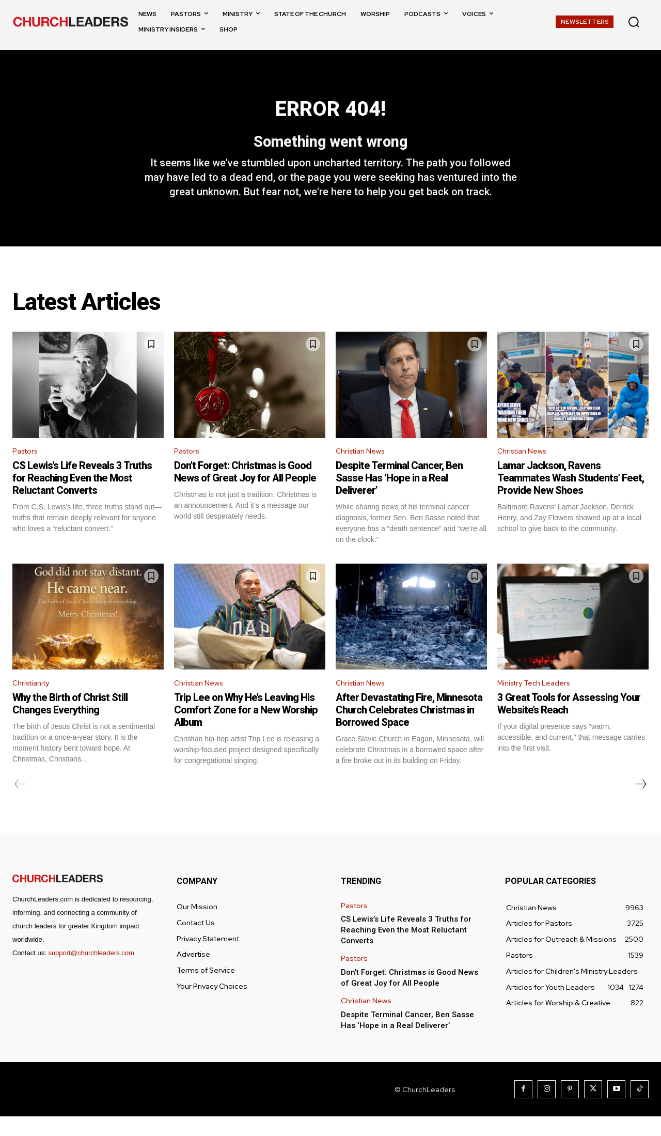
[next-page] (640, 804)
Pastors (27, 468)
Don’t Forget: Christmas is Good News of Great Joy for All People (245, 489)
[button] (634, 22)
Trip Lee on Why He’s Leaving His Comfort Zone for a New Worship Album (246, 729)
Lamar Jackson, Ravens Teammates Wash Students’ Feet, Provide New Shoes (570, 496)
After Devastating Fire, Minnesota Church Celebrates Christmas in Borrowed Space (409, 729)
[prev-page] (20, 804)
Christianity (34, 702)
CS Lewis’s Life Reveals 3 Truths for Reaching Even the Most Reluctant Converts (82, 496)
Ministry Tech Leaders (538, 702)
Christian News (363, 468)
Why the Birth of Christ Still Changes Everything (70, 723)
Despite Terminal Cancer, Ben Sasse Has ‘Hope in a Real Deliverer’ (399, 496)
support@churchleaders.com (91, 972)
